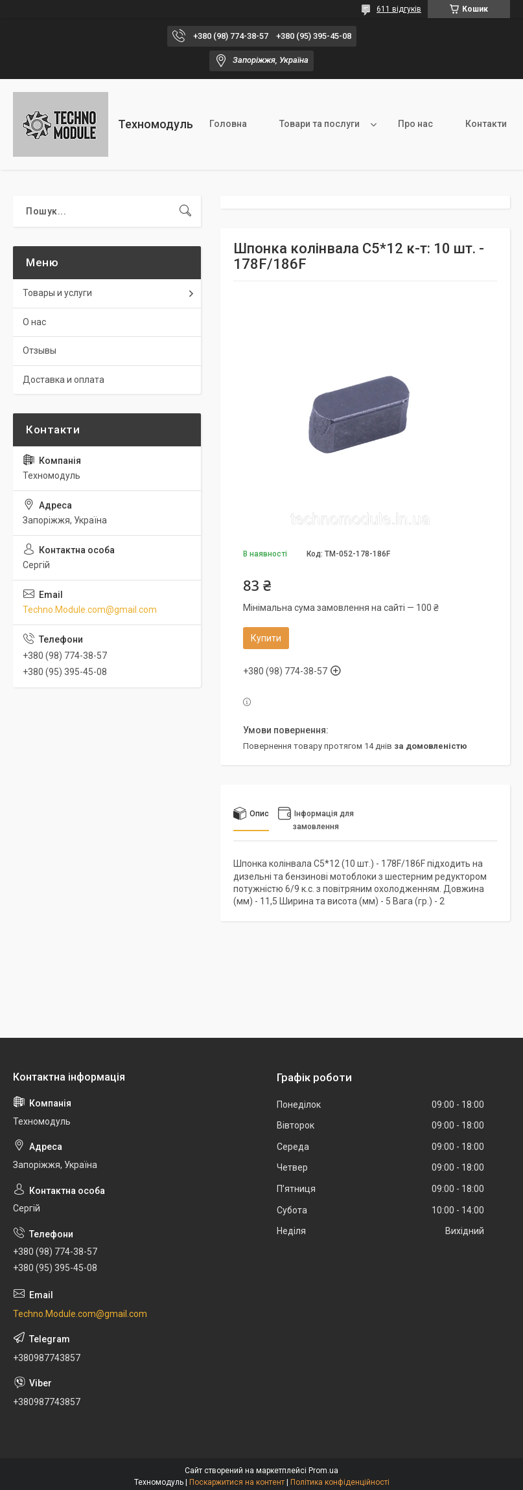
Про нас (415, 124)
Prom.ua (323, 1470)
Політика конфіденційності (339, 1482)
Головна (228, 124)
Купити (266, 638)
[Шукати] (185, 211)
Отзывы (39, 350)
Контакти (486, 124)
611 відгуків (399, 9)
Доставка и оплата (63, 379)
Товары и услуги (57, 293)
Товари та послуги (319, 124)
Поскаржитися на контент (237, 1482)
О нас (34, 322)
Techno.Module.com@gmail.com (90, 609)
